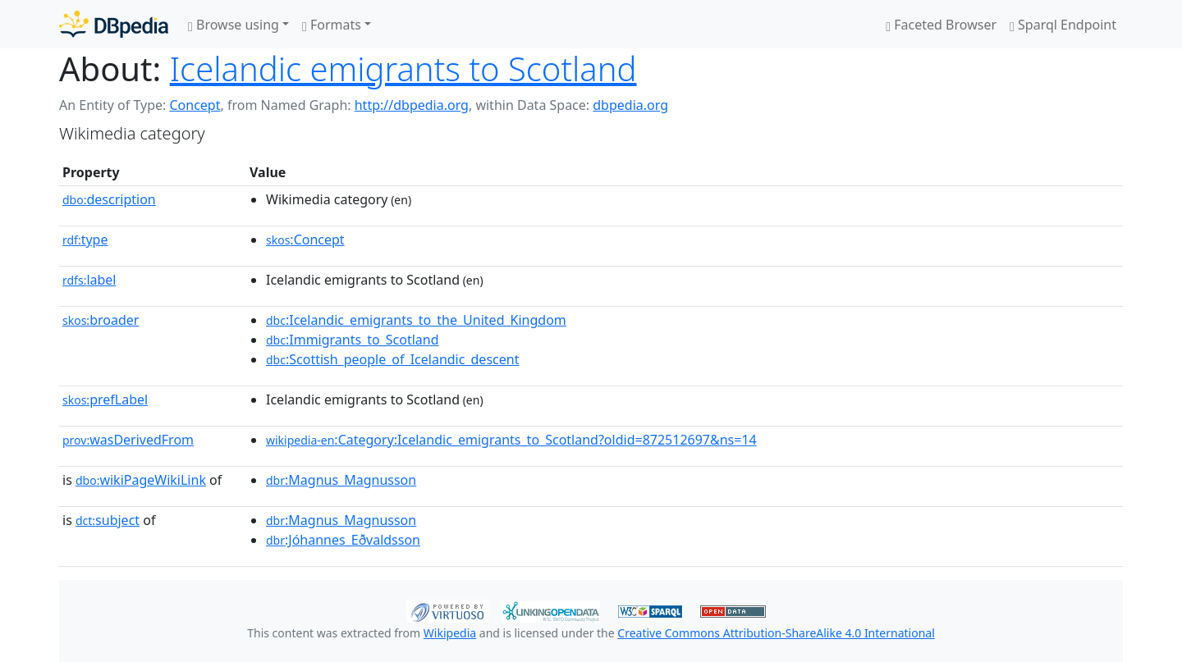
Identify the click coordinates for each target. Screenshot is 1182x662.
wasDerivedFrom (128, 440)
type (85, 240)
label (89, 280)
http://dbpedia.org (412, 105)
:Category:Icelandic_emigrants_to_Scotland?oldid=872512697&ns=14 (511, 440)
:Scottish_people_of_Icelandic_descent (392, 359)
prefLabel (105, 399)
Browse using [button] (233, 25)
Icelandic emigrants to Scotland (403, 68)
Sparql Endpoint (1063, 25)
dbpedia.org (630, 105)
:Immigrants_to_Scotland (352, 340)
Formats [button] (331, 25)
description (109, 199)
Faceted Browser (941, 25)
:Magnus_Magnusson (341, 480)
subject (108, 520)
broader (100, 320)
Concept (194, 105)
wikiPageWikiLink (141, 480)
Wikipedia (450, 633)
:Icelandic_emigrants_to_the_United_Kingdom (416, 320)
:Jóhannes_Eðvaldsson (343, 540)
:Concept (305, 240)
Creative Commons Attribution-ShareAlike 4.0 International (775, 633)
